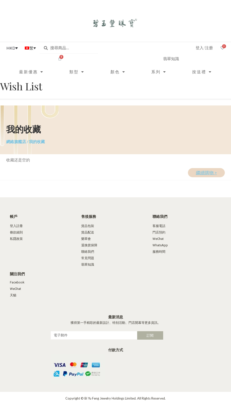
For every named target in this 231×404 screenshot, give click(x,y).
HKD (10, 48)
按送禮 (202, 71)
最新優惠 (31, 71)
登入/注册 (204, 47)
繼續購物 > (206, 172)
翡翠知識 (171, 58)
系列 (158, 71)
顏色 (118, 71)
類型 (76, 71)
